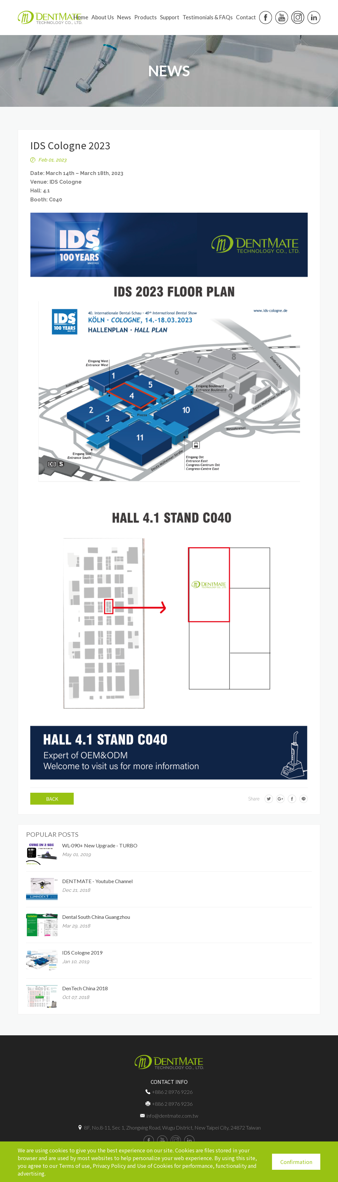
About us (102, 17)
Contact (246, 17)
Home (80, 17)
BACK (52, 798)
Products (145, 17)
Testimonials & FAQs (208, 17)
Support (169, 17)
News (124, 17)
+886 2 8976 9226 (169, 1092)
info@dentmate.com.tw (169, 1116)
